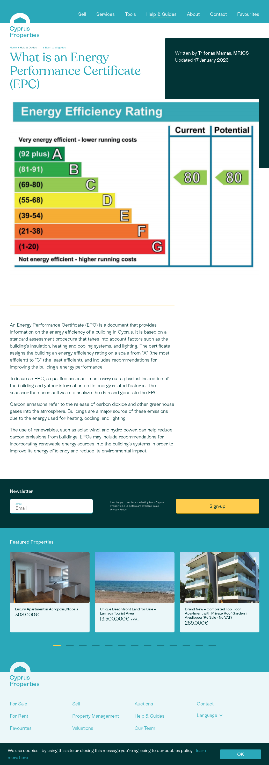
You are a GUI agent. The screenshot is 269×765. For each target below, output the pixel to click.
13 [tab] (212, 645)
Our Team (145, 728)
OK (240, 754)
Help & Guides (161, 14)
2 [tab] (70, 645)
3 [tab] (83, 645)
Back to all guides (55, 47)
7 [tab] (135, 645)
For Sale (18, 703)
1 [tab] (57, 645)
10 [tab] (173, 645)
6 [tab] (122, 645)
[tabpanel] (49, 592)
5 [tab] (109, 645)
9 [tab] (160, 645)
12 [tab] (199, 645)
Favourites (248, 14)
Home (13, 47)
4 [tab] (96, 645)
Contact (218, 14)
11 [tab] (186, 645)
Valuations (82, 728)
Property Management (95, 716)
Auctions (144, 703)
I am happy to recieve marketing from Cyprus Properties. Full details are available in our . (137, 506)
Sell (82, 14)
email (18, 503)
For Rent (19, 716)
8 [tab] (147, 645)
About (193, 14)
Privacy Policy (118, 509)
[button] (211, 715)
